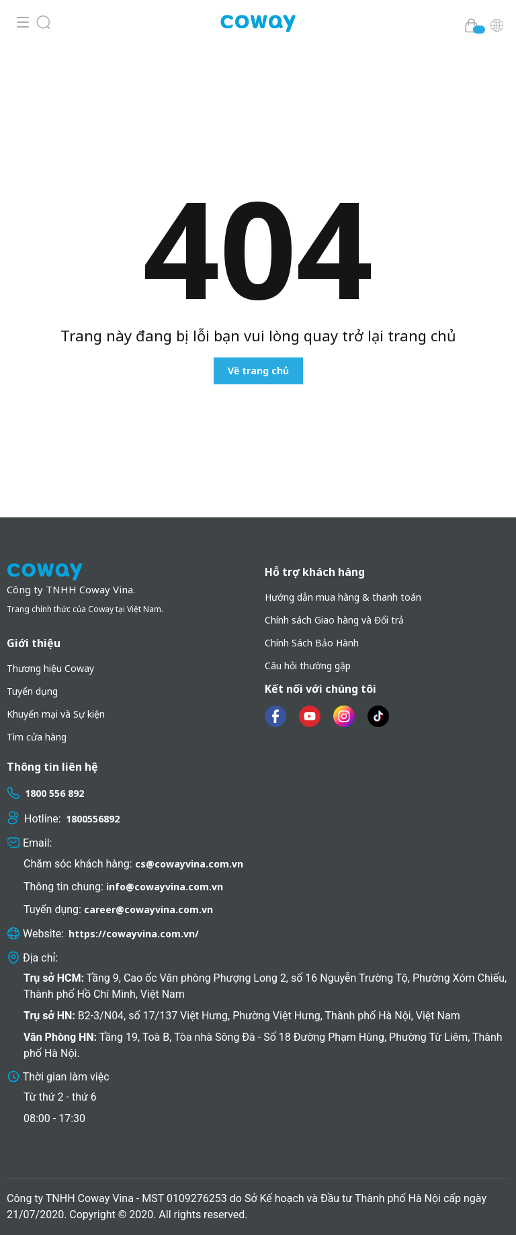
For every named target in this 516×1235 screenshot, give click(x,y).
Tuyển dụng (32, 691)
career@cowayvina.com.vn (148, 909)
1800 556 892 (54, 793)
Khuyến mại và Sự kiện (56, 714)
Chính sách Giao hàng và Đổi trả (334, 619)
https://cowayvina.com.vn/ (134, 933)
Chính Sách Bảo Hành (312, 642)
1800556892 (93, 818)
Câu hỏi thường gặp (308, 665)
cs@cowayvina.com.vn (189, 863)
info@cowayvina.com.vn (164, 886)
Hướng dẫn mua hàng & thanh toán (343, 597)
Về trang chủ (258, 370)
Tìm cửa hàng (37, 736)
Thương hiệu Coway (50, 668)
